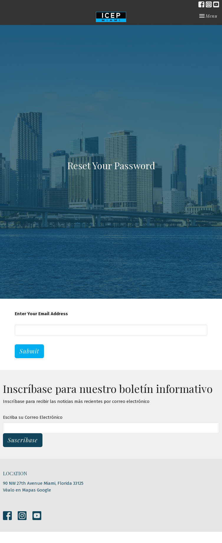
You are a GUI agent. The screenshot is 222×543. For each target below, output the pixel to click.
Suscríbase (23, 440)
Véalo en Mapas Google (27, 490)
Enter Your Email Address (41, 313)
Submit (29, 351)
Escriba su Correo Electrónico (33, 417)
